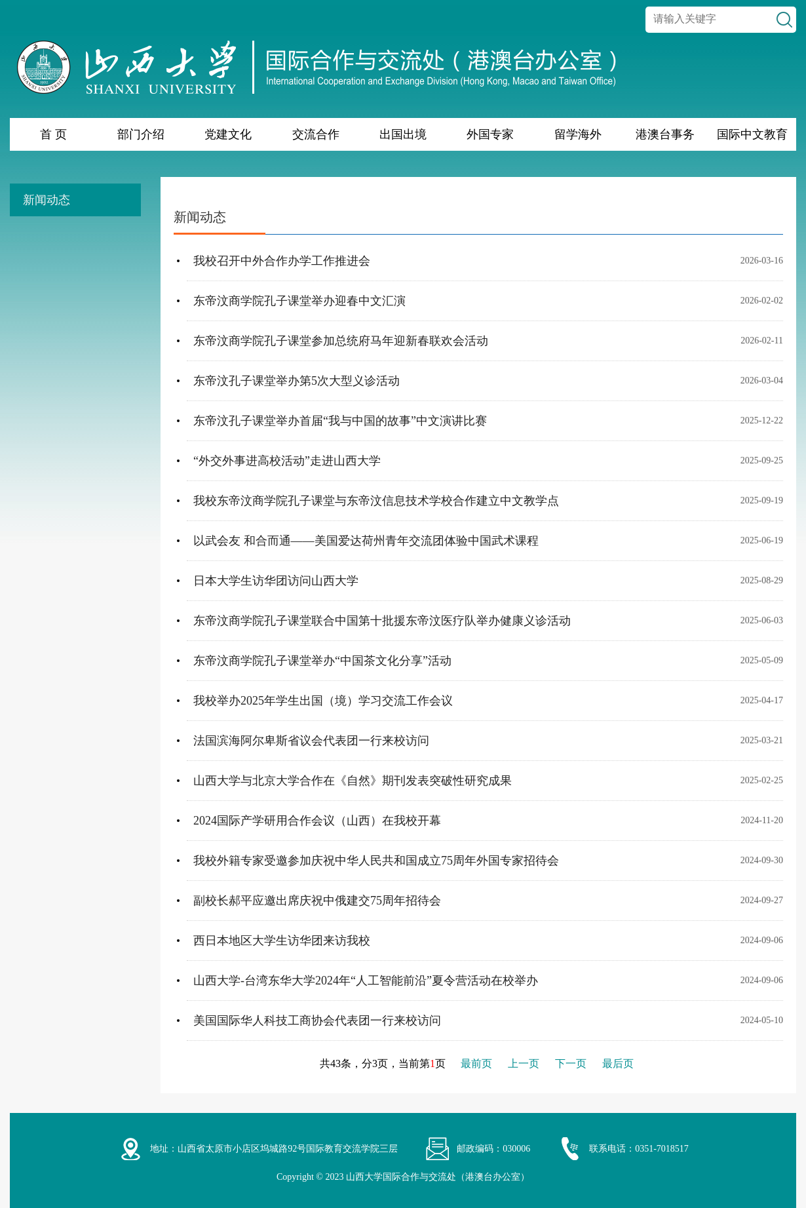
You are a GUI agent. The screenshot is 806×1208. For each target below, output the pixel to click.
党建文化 (228, 134)
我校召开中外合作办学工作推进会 (281, 260)
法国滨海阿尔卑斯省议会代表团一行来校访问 (311, 740)
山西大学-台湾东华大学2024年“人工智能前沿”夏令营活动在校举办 (365, 980)
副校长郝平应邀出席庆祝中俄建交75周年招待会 (317, 900)
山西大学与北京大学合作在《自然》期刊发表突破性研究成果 (352, 780)
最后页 (618, 1063)
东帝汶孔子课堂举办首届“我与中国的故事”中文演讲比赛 (340, 420)
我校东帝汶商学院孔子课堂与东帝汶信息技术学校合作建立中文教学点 (376, 500)
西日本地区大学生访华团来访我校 (281, 940)
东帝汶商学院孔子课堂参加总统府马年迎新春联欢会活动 (340, 340)
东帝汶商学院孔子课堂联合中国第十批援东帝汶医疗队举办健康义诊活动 (382, 620)
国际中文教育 (752, 134)
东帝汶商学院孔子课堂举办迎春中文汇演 (299, 300)
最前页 (476, 1063)
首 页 (53, 134)
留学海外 (578, 134)
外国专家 (490, 134)
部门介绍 (140, 134)
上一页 (523, 1063)
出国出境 (403, 134)
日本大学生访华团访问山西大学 (275, 580)
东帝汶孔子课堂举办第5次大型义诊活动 (296, 380)
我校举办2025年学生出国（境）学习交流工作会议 (323, 700)
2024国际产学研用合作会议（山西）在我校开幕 (317, 820)
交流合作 (315, 134)
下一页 (570, 1063)
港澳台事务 (665, 134)
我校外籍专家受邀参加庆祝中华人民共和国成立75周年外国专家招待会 (376, 860)
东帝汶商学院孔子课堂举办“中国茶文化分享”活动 (322, 660)
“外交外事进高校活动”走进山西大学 (287, 460)
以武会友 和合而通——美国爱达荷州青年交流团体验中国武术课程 (366, 540)
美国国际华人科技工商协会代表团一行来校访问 (317, 1020)
